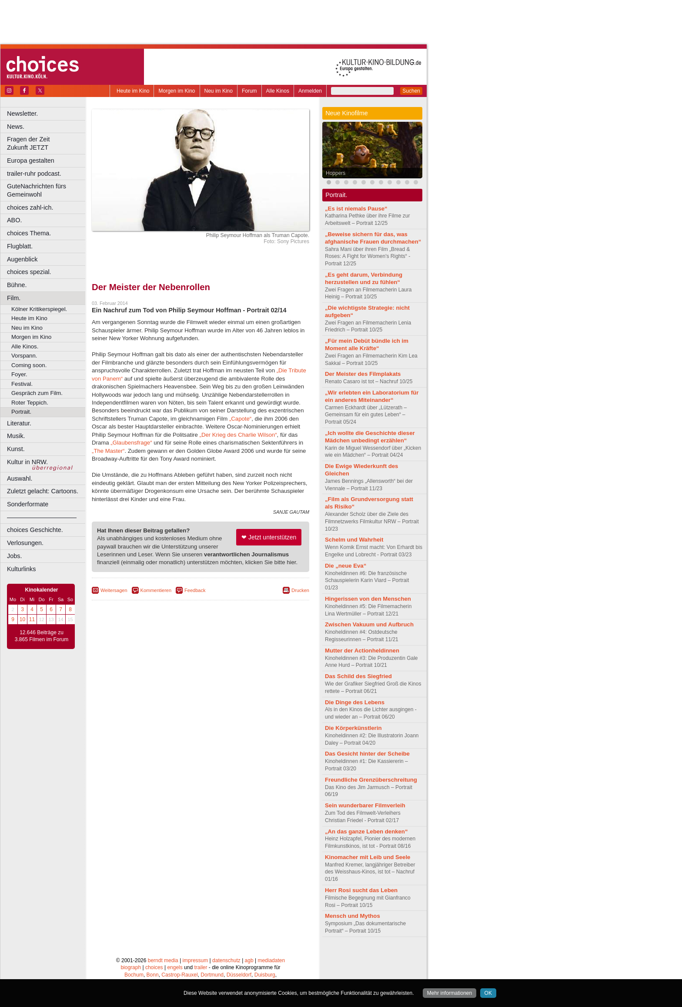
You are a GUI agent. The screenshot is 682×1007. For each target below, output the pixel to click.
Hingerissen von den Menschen (368, 599)
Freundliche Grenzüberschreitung (371, 779)
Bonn (153, 975)
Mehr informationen (449, 993)
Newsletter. (22, 113)
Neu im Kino (218, 91)
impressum (195, 960)
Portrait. (21, 411)
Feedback (194, 590)
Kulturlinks (21, 568)
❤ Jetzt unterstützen (268, 537)
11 (32, 619)
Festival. (22, 384)
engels (174, 967)
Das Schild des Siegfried (358, 676)
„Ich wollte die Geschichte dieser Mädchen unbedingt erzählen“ (370, 437)
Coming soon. (29, 365)
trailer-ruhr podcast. (34, 173)
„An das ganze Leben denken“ (366, 831)
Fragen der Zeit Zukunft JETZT (47, 143)
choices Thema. (29, 233)
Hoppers (335, 173)
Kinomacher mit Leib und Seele (367, 857)
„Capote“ (240, 418)
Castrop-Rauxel (179, 975)
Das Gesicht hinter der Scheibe (367, 753)
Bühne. (17, 284)
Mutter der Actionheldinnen (362, 650)
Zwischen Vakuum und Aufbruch (369, 624)
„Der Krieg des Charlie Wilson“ (238, 435)
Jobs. (14, 555)
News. (15, 126)
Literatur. (19, 423)
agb (249, 960)
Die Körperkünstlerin (353, 728)
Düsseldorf (239, 975)
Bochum (134, 975)
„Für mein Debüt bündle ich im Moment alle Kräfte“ (366, 344)
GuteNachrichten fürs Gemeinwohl (36, 190)
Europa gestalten (30, 160)
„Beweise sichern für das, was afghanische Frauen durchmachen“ (373, 238)
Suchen (411, 91)
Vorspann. (24, 355)
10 (22, 619)
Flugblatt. (20, 246)
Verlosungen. (25, 542)
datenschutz (226, 960)
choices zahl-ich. (30, 207)
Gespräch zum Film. (37, 393)
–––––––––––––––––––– (42, 517)
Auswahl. (19, 478)
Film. (13, 297)
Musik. (16, 435)
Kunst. (16, 448)
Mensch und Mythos (352, 916)
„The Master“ (108, 451)
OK (488, 993)
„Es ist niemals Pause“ (356, 208)
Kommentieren (156, 590)
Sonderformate (27, 504)
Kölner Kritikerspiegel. (39, 309)
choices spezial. (29, 271)
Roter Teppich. (29, 402)
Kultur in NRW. (27, 461)
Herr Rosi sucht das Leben (361, 890)
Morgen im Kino (176, 91)
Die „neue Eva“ (345, 565)
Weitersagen (113, 590)
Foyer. (19, 374)
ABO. (14, 220)
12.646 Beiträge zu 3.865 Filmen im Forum (41, 635)
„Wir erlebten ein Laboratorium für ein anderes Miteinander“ (371, 396)
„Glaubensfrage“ (131, 442)
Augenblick (22, 259)
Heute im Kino (133, 91)
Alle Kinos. (24, 346)
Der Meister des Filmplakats (363, 374)
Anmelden (310, 91)
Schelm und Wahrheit (354, 539)
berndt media (163, 960)
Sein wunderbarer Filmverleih (365, 805)
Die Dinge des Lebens (354, 702)
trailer (200, 967)
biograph (130, 967)
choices (154, 967)
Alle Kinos (277, 91)
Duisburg (264, 975)
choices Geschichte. (35, 529)
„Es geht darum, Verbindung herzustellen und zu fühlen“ (363, 278)
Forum (249, 91)
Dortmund (212, 975)
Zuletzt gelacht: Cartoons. (42, 491)
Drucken (300, 590)
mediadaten (271, 960)
